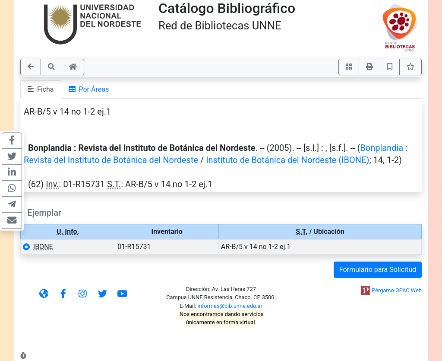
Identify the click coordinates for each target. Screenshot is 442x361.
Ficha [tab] (41, 89)
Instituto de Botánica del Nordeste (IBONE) (287, 160)
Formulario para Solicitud (377, 269)
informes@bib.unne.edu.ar (230, 306)
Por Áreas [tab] (89, 89)
